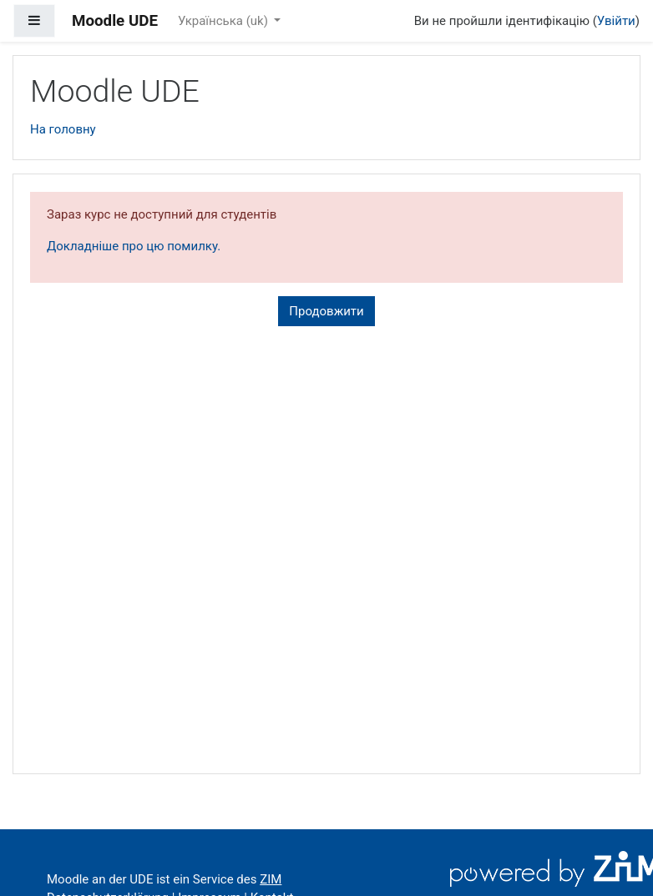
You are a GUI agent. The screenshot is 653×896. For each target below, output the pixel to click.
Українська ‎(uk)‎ (224, 20)
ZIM (270, 879)
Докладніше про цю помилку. (133, 246)
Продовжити (326, 311)
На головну (63, 129)
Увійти (616, 20)
